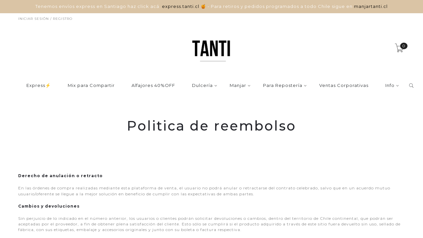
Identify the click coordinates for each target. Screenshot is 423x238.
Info (390, 85)
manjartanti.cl (371, 6)
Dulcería (202, 85)
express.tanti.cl (181, 6)
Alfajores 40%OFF (153, 85)
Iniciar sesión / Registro (45, 19)
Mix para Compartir (91, 85)
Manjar (238, 85)
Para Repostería (282, 85)
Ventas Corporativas (343, 85)
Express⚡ (38, 85)
